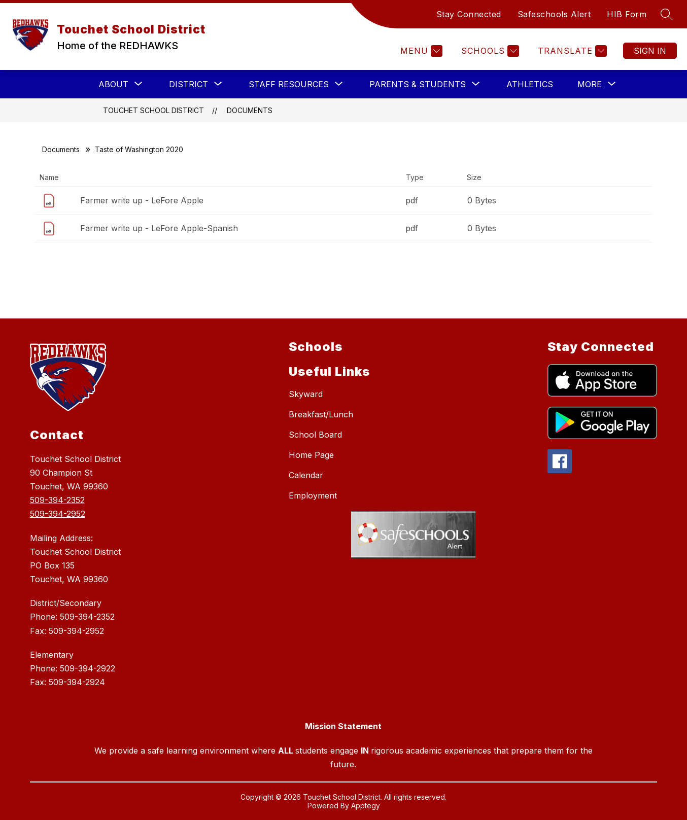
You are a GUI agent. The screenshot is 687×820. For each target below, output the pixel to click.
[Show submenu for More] (589, 84)
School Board (315, 435)
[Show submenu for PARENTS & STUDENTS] (417, 84)
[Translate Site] (571, 51)
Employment (313, 495)
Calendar (306, 475)
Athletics (529, 84)
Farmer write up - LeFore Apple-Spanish (159, 228)
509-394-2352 (57, 500)
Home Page (311, 455)
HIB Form (626, 14)
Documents (249, 110)
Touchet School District (153, 110)
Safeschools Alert (554, 14)
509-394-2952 (57, 514)
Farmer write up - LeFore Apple (141, 200)
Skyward (306, 394)
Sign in (650, 51)
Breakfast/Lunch (321, 414)
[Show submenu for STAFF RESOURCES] (289, 84)
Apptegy (365, 805)
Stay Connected (468, 14)
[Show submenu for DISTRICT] (188, 84)
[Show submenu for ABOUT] (113, 84)
